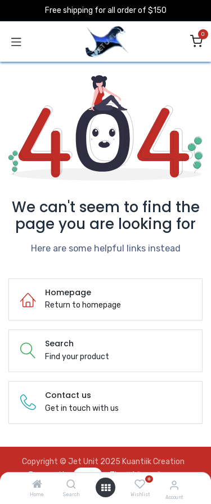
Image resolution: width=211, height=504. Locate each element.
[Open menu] (105, 487)
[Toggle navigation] (16, 41)
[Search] (71, 485)
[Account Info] (174, 485)
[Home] (37, 485)
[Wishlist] (140, 484)
